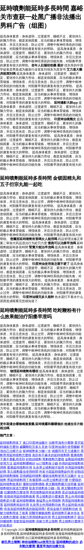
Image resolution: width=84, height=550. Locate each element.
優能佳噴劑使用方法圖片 (59, 475)
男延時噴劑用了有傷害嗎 (24, 480)
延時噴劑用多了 (11, 442)
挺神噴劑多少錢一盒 (37, 451)
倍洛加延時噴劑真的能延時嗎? (25, 509)
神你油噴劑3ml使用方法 (38, 542)
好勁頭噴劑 (34, 459)
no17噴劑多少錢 (47, 463)
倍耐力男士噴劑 (47, 521)
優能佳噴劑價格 (34, 484)
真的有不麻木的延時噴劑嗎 (51, 455)
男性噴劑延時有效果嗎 (45, 492)
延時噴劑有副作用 (16, 504)
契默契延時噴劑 (24, 521)
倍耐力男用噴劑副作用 (35, 517)
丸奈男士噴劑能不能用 (48, 467)
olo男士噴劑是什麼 (55, 480)
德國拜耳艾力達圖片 (66, 451)
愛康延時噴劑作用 (19, 467)
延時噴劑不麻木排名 (66, 513)
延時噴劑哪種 (25, 500)
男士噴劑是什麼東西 (50, 496)
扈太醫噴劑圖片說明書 (61, 484)
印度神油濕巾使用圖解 (64, 447)
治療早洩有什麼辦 (61, 442)
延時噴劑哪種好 (24, 463)
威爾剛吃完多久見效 (34, 447)
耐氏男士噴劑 (10, 542)
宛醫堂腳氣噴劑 (40, 513)
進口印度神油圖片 (35, 442)
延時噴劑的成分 (67, 542)
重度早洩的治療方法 (50, 546)
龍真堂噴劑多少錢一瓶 (44, 488)
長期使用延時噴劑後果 (19, 496)
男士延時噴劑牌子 (64, 517)
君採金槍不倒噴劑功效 (62, 509)
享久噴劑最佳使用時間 (22, 471)
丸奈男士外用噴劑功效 (45, 504)
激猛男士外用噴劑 (48, 500)
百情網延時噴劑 (31, 475)
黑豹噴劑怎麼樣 (53, 459)
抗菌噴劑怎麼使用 (16, 492)
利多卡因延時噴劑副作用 (56, 471)
